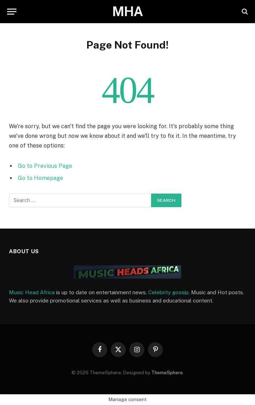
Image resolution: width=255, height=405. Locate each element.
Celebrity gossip (168, 292)
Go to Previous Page (45, 165)
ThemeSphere (167, 372)
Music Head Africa (32, 292)
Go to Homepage (40, 178)
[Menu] (11, 12)
